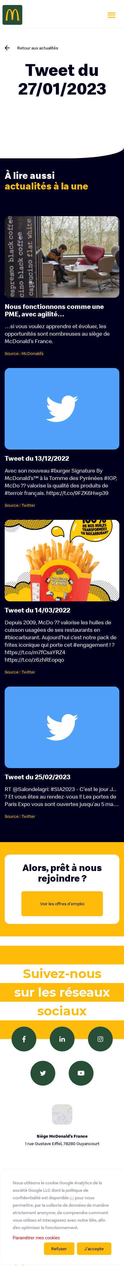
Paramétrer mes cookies (36, 1237)
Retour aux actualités (37, 48)
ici (72, 1197)
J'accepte (94, 1248)
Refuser (59, 1248)
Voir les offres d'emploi (62, 903)
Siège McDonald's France (62, 1140)
